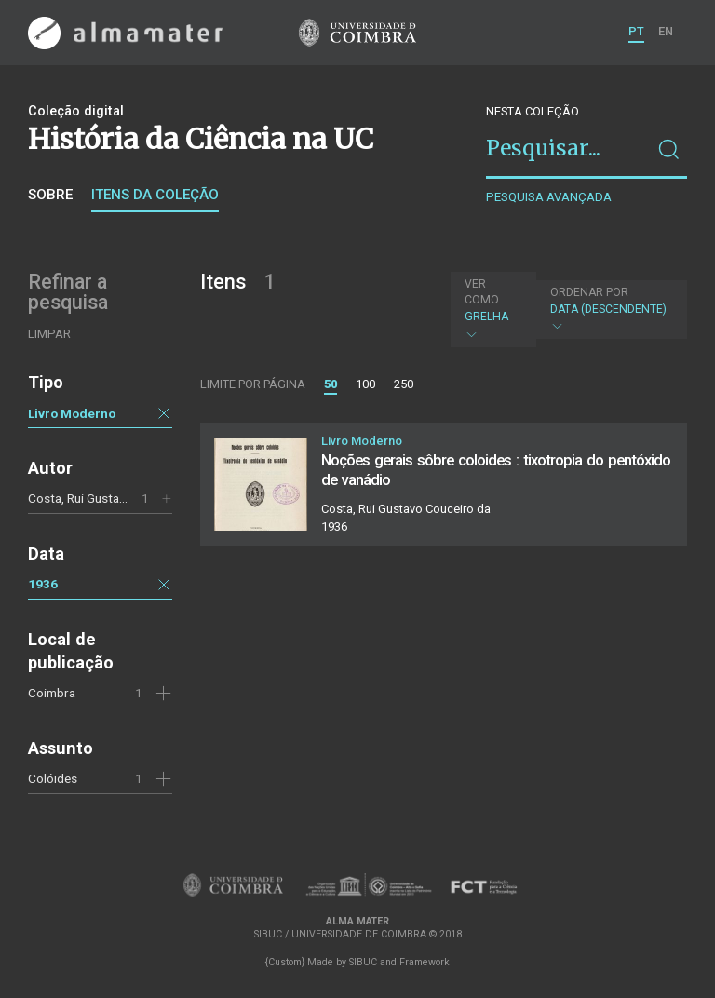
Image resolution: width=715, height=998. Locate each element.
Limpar (49, 334)
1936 (43, 583)
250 (403, 384)
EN (665, 31)
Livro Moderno (71, 413)
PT (636, 31)
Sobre (50, 194)
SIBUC (363, 962)
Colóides (52, 778)
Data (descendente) (609, 309)
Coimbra (51, 692)
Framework (424, 962)
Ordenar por (589, 292)
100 (365, 384)
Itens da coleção (155, 194)
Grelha (491, 309)
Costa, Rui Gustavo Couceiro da (115, 498)
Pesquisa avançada (549, 197)
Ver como (482, 291)
